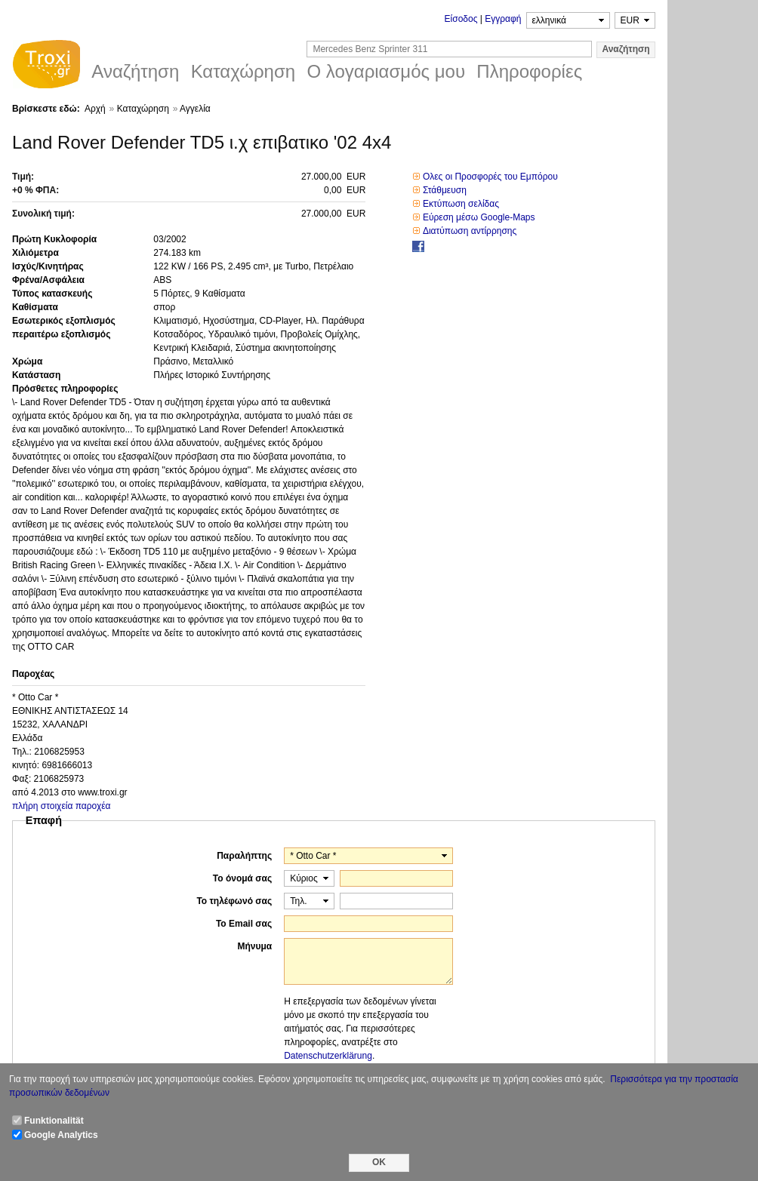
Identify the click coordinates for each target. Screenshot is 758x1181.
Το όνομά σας (242, 878)
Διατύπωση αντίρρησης (469, 231)
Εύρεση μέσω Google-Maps (479, 217)
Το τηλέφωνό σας (234, 901)
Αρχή (95, 108)
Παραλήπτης (244, 855)
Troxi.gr (46, 66)
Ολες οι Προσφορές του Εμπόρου (490, 176)
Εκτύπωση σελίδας (461, 203)
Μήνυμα (254, 946)
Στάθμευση (445, 190)
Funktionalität (54, 1120)
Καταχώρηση (143, 108)
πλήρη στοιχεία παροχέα (61, 806)
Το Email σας (244, 923)
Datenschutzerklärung (328, 1055)
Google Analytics (61, 1135)
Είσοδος (461, 19)
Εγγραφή (503, 19)
